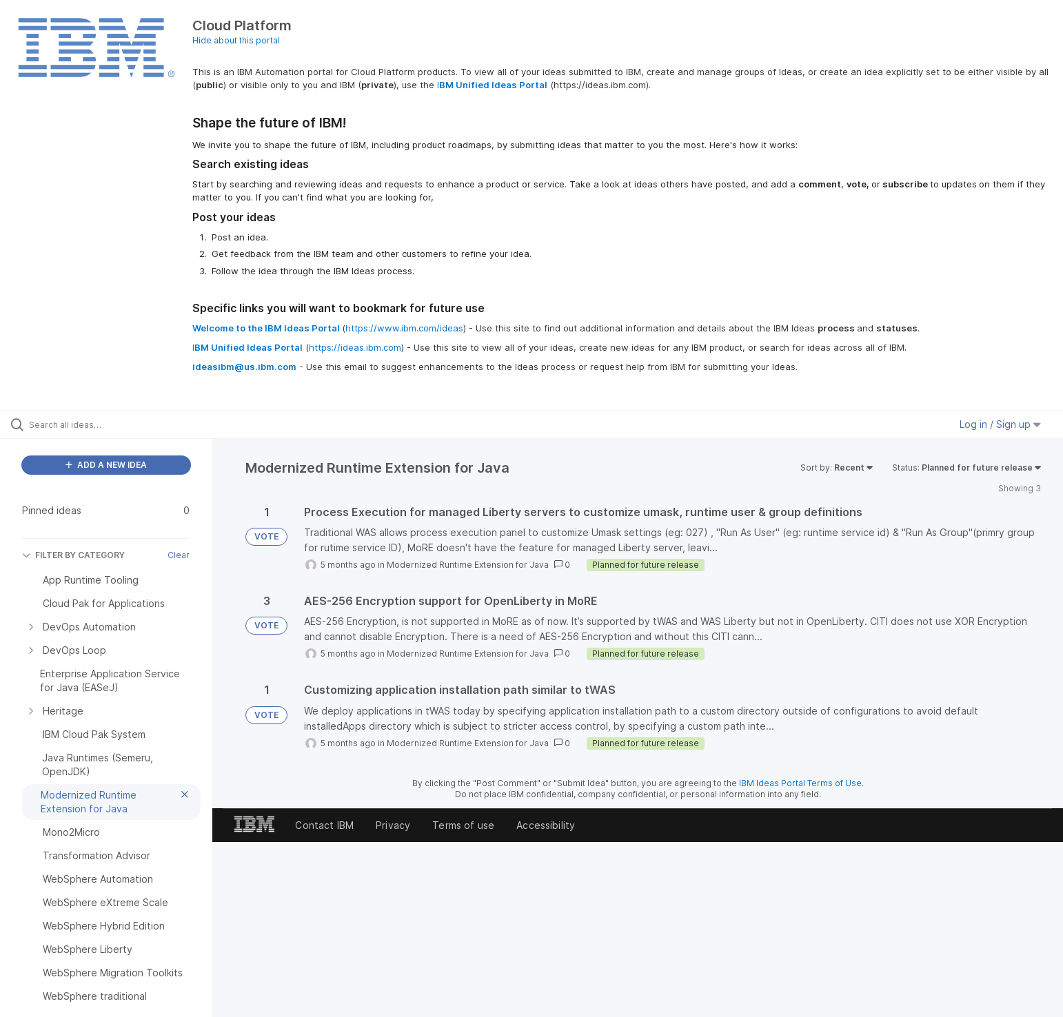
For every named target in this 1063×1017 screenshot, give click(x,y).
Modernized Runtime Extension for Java (468, 564)
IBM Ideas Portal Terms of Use (800, 783)
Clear (179, 555)
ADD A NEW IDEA (106, 465)
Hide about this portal (236, 40)
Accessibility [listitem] (545, 825)
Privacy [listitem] (393, 825)
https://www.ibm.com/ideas (404, 327)
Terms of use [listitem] (463, 825)
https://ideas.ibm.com (355, 347)
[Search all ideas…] (123, 424)
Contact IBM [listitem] (324, 825)
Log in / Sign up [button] (1000, 424)
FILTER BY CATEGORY (73, 555)
